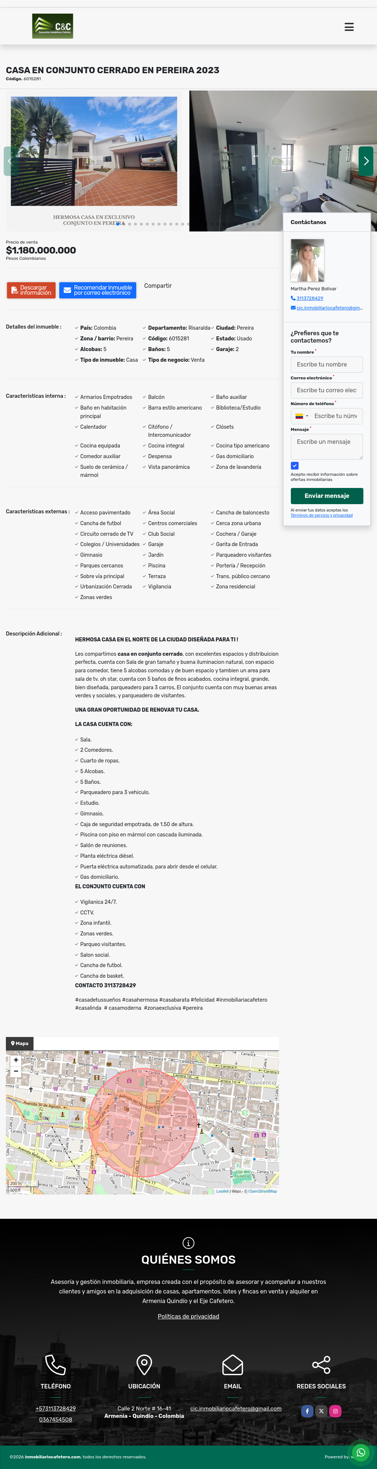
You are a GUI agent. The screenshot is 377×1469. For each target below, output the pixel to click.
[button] (117, 224)
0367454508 (55, 1419)
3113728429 (310, 298)
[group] (94, 161)
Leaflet (222, 1191)
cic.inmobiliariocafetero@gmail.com (336, 308)
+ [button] (16, 1060)
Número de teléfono (314, 403)
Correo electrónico (313, 377)
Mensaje (301, 429)
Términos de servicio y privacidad (322, 515)
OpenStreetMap (263, 1191)
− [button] (16, 1071)
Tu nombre (304, 352)
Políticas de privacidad (188, 1316)
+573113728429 (55, 1408)
